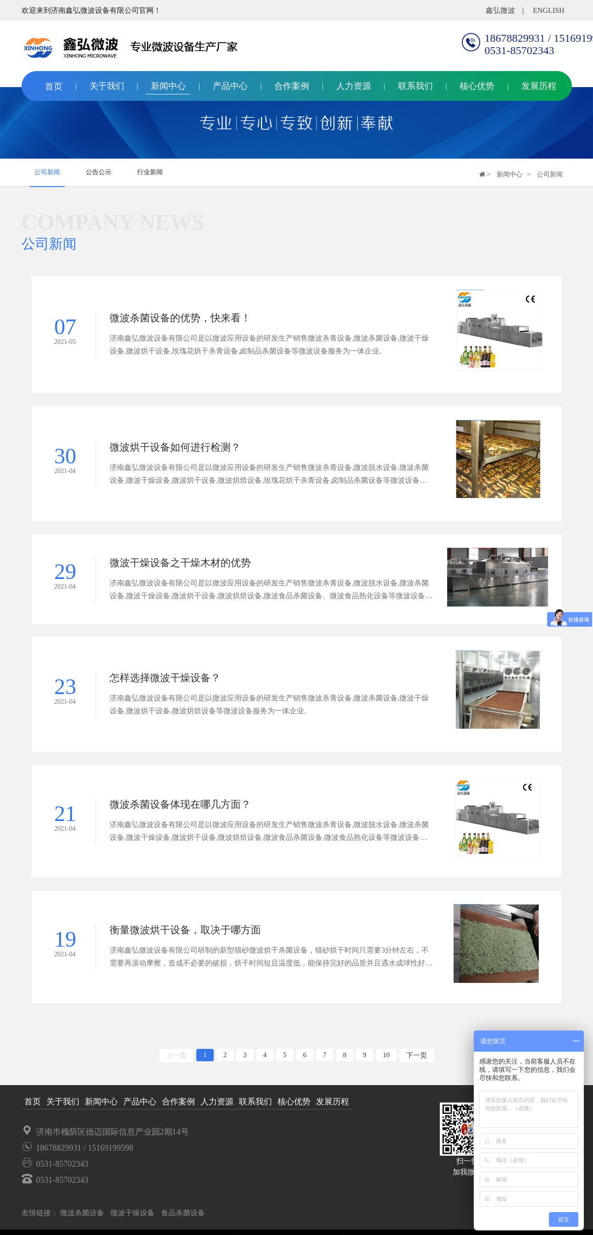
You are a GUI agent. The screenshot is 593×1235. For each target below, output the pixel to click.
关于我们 (106, 86)
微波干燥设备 (133, 1217)
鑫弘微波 (500, 10)
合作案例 (291, 86)
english (548, 10)
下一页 (416, 1060)
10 (386, 1059)
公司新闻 (47, 172)
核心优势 (477, 86)
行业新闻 (150, 172)
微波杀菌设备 (82, 1217)
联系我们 (415, 86)
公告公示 (98, 172)
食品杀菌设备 (183, 1217)
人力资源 (353, 86)
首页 (53, 86)
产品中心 (230, 86)
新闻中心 (168, 86)
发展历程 (538, 86)
